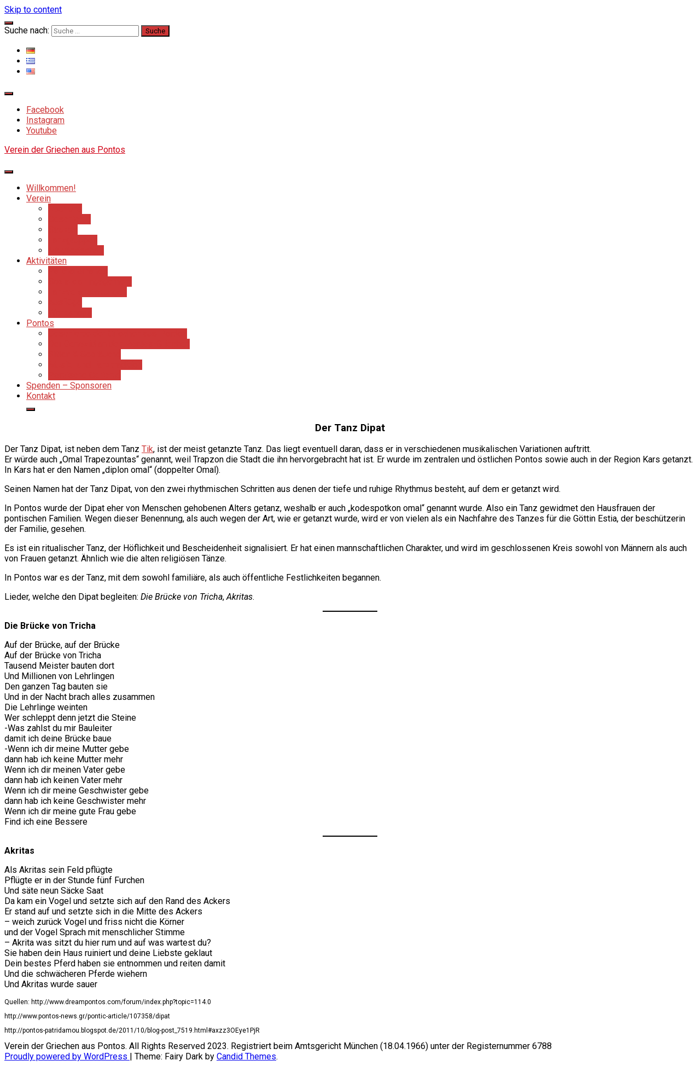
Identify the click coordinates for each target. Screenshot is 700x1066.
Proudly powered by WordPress (67, 1056)
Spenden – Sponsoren (69, 385)
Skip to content (33, 9)
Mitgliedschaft (76, 250)
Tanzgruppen (72, 240)
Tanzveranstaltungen (87, 292)
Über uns (65, 209)
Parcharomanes (78, 271)
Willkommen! (51, 188)
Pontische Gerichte (84, 375)
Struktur (63, 229)
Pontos (40, 323)
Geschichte (69, 219)
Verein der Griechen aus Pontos (64, 149)
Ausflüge (65, 302)
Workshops (70, 313)
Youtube (41, 130)
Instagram (45, 120)
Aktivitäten (46, 261)
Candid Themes (246, 1056)
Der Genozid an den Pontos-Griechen (119, 344)
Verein (38, 198)
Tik (147, 449)
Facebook (45, 110)
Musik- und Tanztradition (95, 365)
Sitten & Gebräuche (84, 354)
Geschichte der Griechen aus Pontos (117, 333)
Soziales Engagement (90, 281)
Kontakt (40, 396)
